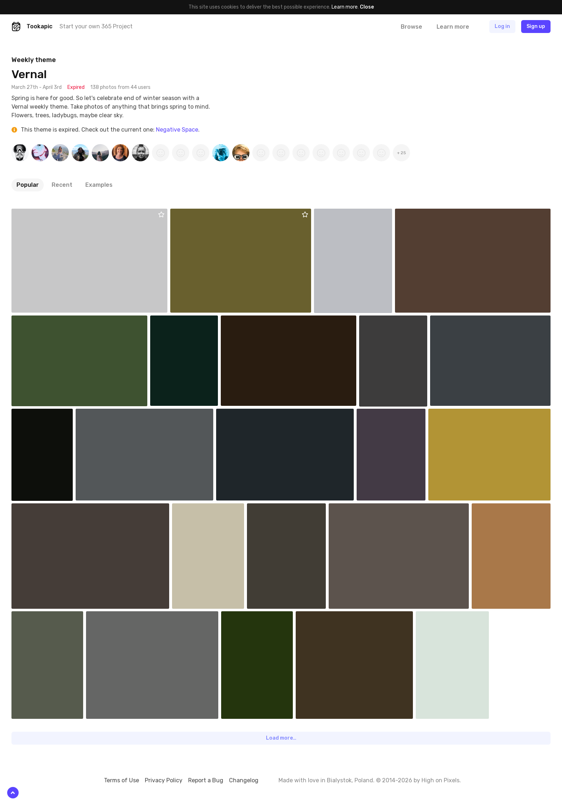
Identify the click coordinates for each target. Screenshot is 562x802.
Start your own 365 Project (96, 26)
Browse (411, 26)
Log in (502, 26)
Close (367, 7)
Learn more (345, 7)
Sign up (536, 26)
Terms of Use (121, 780)
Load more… (281, 738)
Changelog (243, 780)
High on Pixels (440, 780)
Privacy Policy (163, 780)
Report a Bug (205, 780)
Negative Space (177, 129)
